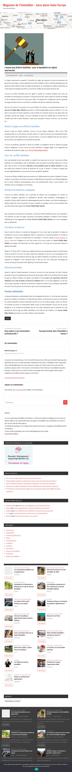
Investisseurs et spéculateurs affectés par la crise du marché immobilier (24, 586)
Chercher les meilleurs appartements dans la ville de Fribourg (23, 618)
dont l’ (36, 150)
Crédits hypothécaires (13, 535)
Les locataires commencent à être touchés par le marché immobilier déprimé (56, 586)
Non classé (9, 548)
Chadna (8, 511)
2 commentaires (56, 716)
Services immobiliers (13, 551)
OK (36, 769)
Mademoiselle (10, 505)
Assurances (10, 530)
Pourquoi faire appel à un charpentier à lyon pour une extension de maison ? (31, 481)
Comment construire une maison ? (26, 516)
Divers (8, 318)
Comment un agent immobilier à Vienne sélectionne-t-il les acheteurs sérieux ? (32, 486)
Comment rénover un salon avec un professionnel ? (30, 513)
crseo (8, 513)
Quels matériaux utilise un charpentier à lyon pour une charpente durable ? (31, 483)
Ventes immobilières (13, 556)
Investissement (11, 540)
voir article (6, 724)
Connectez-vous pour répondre (14, 378)
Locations (9, 546)
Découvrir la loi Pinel (53, 616)
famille (52, 160)
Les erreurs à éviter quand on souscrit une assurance (23, 478)
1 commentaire (28, 75)
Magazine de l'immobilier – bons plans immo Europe (35, 5)
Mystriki (8, 516)
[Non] (70, 767)
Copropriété (10, 533)
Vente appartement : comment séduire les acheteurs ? (32, 508)
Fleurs (8, 508)
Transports (9, 554)
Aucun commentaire (23, 716)
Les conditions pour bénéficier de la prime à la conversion (34, 511)
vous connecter (18, 390)
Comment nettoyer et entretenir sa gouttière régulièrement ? (56, 752)
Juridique (9, 543)
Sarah (20, 75)
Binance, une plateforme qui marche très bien (34, 505)
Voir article (9, 578)
